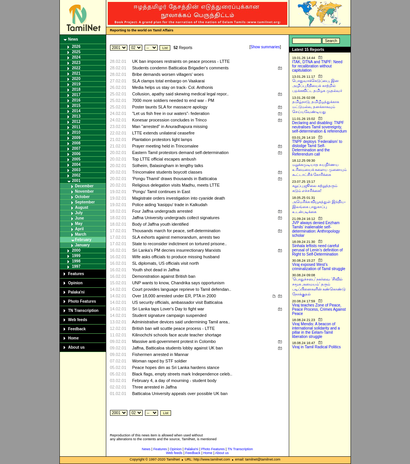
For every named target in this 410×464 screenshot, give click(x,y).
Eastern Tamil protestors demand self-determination (180, 152)
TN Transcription (83, 310)
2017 (76, 95)
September (85, 202)
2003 (76, 170)
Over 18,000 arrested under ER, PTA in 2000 (174, 295)
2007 (76, 148)
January (82, 245)
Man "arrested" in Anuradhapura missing (169, 126)
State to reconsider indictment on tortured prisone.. (179, 243)
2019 (76, 84)
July (79, 213)
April (79, 229)
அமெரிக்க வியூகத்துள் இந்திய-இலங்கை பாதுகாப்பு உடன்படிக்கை (319, 207)
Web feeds (77, 320)
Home (73, 338)
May (78, 223)
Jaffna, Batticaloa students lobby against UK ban (177, 348)
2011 (76, 127)
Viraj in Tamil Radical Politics (316, 347)
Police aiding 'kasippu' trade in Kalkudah (169, 204)
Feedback (77, 329)
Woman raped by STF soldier (159, 361)
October (82, 197)
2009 (76, 138)
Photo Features (82, 301)
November (84, 191)
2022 (76, 68)
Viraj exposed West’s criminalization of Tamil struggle (319, 266)
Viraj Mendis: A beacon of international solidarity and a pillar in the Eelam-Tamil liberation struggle (316, 330)
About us (76, 347)
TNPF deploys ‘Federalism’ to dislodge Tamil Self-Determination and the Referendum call (317, 147)
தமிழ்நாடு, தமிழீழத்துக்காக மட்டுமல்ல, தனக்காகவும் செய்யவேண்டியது (315, 107)
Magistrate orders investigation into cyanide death (178, 198)
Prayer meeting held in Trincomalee (165, 146)
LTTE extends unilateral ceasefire (163, 133)
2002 (76, 175)
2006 (76, 154)
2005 (76, 159)
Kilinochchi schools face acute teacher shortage (176, 335)
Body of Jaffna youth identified (160, 224)
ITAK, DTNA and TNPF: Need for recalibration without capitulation (317, 66)
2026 (76, 46)
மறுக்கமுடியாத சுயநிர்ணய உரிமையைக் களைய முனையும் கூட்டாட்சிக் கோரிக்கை (319, 169)
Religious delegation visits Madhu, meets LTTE (175, 185)
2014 (76, 111)
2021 (76, 73)
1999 (76, 256)
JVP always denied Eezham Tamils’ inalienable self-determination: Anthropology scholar (316, 229)
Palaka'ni (76, 292)
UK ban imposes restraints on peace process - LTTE (181, 61)
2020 (76, 79)
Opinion (75, 283)
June (79, 218)
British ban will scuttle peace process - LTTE (173, 328)
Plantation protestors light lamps (162, 139)
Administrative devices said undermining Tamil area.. (181, 322)
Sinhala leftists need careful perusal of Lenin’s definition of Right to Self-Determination (317, 250)
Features (76, 274)
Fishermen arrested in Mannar (160, 354)
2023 (76, 63)
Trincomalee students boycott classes (167, 172)
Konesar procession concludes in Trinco (169, 120)
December (84, 186)
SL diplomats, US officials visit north (165, 263)
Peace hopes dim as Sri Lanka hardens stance (175, 367)
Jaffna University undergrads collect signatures (175, 217)
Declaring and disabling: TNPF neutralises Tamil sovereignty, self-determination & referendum (319, 127)
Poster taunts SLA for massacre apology (169, 107)
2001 (76, 181)
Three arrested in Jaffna (154, 387)
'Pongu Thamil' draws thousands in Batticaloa (174, 178)
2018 (76, 89)
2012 (76, 122)
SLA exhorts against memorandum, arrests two (176, 237)
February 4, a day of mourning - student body (174, 380)
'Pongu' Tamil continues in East (161, 191)
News (73, 39)
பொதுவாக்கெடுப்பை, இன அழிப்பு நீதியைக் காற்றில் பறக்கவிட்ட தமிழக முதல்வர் (317, 86)
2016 (76, 100)
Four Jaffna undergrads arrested (162, 211)
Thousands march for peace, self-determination (176, 230)
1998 (76, 261)
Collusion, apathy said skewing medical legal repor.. (180, 94)
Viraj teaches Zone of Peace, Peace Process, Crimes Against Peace (319, 309)
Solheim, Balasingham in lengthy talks (167, 165)
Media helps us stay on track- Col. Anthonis (172, 87)
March (80, 234)
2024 (76, 57)
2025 (76, 52)
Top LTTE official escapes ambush (164, 159)
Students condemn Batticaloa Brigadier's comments (180, 68)
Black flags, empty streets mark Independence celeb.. (182, 374)
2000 (76, 250)
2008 (76, 143)
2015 (76, 105)
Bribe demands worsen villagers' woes (168, 74)
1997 (76, 266)
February (83, 240)
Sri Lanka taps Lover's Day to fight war (168, 309)
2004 (76, 164)
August (81, 207)
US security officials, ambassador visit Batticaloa (177, 302)
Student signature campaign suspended (169, 315)
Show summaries (265, 47)
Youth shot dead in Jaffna (155, 269)
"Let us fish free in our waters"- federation (170, 113)
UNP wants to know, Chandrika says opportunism (178, 282)
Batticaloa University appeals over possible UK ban (179, 393)
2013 (76, 116)
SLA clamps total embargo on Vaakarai (168, 81)
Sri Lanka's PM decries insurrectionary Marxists (176, 250)
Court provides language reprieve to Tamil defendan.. (181, 289)
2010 (76, 132)
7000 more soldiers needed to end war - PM (173, 100)
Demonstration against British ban (163, 276)
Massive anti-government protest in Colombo (174, 341)
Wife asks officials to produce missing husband (175, 256)
